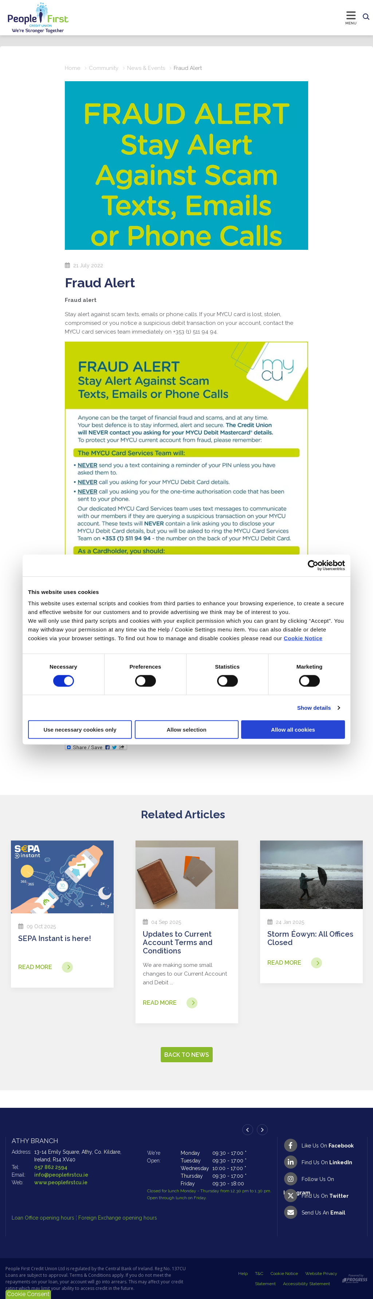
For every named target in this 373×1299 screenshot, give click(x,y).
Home (72, 68)
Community (103, 68)
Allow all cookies (293, 730)
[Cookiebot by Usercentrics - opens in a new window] (313, 565)
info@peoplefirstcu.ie (61, 1175)
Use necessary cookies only (79, 730)
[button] (366, 17)
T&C (259, 1273)
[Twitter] (322, 1195)
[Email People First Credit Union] (322, 1212)
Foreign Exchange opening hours (117, 1218)
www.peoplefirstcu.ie (60, 1182)
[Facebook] (322, 1145)
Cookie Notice (303, 638)
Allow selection (186, 730)
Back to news (186, 1054)
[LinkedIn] (322, 1162)
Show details (314, 707)
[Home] (31, 17)
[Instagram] (322, 1178)
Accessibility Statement (306, 1283)
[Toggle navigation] (214, 17)
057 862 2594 (50, 1167)
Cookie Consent (28, 1294)
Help (243, 1273)
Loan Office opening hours (44, 1218)
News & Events (146, 68)
